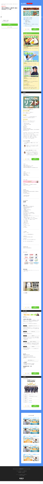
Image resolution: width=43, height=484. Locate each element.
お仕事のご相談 (26, 473)
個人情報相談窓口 (24, 478)
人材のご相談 (23, 474)
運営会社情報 (19, 474)
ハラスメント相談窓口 (19, 478)
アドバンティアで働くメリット (19, 473)
